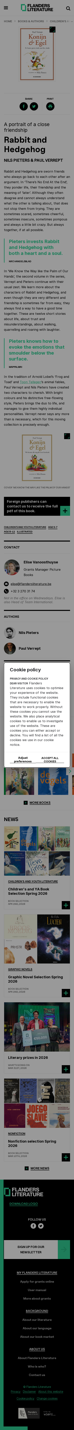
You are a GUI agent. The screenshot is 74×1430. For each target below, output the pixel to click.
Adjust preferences (23, 759)
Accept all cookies (50, 759)
